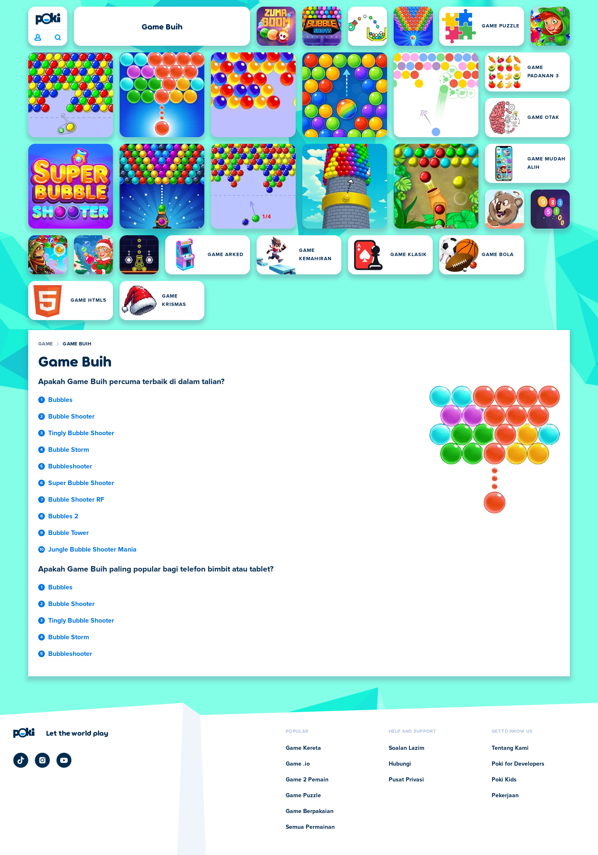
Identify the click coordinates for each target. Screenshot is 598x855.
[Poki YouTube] (63, 760)
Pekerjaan (505, 795)
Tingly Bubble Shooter (81, 433)
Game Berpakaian (309, 811)
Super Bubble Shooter (81, 483)
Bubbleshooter (70, 466)
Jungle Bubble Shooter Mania (92, 549)
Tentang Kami (510, 748)
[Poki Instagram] (42, 760)
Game (45, 344)
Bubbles (60, 400)
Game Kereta (303, 748)
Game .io (298, 764)
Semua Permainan (310, 827)
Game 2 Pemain (307, 780)
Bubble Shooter (71, 416)
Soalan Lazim (406, 748)
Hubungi (400, 764)
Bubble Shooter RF (76, 499)
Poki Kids (504, 780)
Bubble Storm (68, 449)
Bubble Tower (68, 533)
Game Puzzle (303, 795)
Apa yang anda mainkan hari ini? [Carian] (58, 37)
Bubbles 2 (63, 516)
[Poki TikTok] (20, 760)
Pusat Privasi (406, 780)
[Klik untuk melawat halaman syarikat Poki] (60, 732)
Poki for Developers (518, 764)
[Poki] (47, 19)
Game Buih (77, 344)
